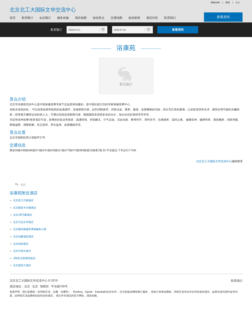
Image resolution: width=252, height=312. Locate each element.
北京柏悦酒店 (20, 243)
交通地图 (116, 18)
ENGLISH (215, 2)
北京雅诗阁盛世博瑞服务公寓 (29, 229)
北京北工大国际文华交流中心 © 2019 (34, 280)
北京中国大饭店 (22, 250)
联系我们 (170, 18)
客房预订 (27, 18)
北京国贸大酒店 (22, 265)
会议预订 (45, 18)
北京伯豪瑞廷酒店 (23, 236)
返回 (23, 184)
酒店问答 (152, 18)
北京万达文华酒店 (23, 222)
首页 (12, 18)
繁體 (227, 2)
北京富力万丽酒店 (23, 200)
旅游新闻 (134, 18)
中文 (237, 2)
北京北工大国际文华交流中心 (43, 9)
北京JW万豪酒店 (22, 214)
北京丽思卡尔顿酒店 (24, 207)
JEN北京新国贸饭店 (24, 258)
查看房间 (223, 17)
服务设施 (63, 18)
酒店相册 (81, 18)
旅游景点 (98, 18)
